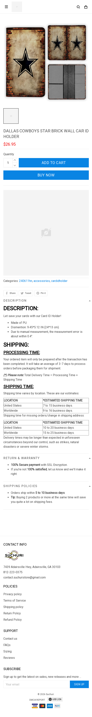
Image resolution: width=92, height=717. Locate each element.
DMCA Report (37, 700)
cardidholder (59, 281)
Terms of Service (14, 600)
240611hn (25, 281)
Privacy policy (12, 594)
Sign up (79, 684)
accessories (42, 281)
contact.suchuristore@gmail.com (24, 577)
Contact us (10, 638)
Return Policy (12, 613)
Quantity (8, 154)
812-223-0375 (12, 572)
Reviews (9, 658)
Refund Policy (12, 619)
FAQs (6, 645)
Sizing (7, 651)
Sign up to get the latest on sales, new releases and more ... (42, 677)
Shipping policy (13, 607)
